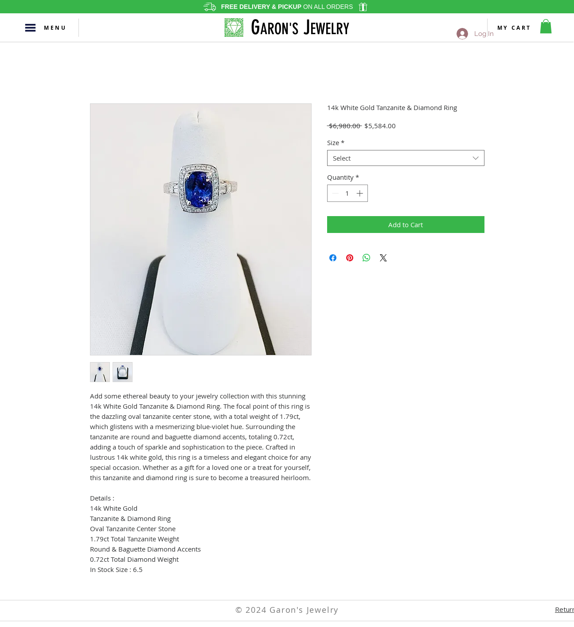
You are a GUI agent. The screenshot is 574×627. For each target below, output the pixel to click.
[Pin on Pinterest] (349, 257)
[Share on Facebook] (333, 257)
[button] (30, 27)
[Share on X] (383, 257)
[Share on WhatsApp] (366, 257)
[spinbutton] (347, 193)
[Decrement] (334, 193)
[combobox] (405, 158)
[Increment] (361, 193)
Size (335, 142)
